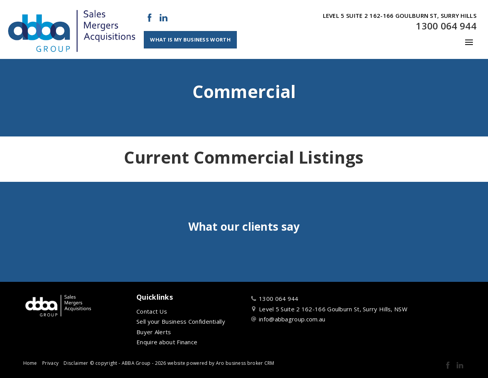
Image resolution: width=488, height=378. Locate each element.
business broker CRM (250, 363)
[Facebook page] (151, 18)
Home (30, 363)
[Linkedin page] (163, 18)
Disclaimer (76, 363)
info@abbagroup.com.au (292, 319)
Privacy (50, 363)
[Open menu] (469, 42)
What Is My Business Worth (190, 39)
